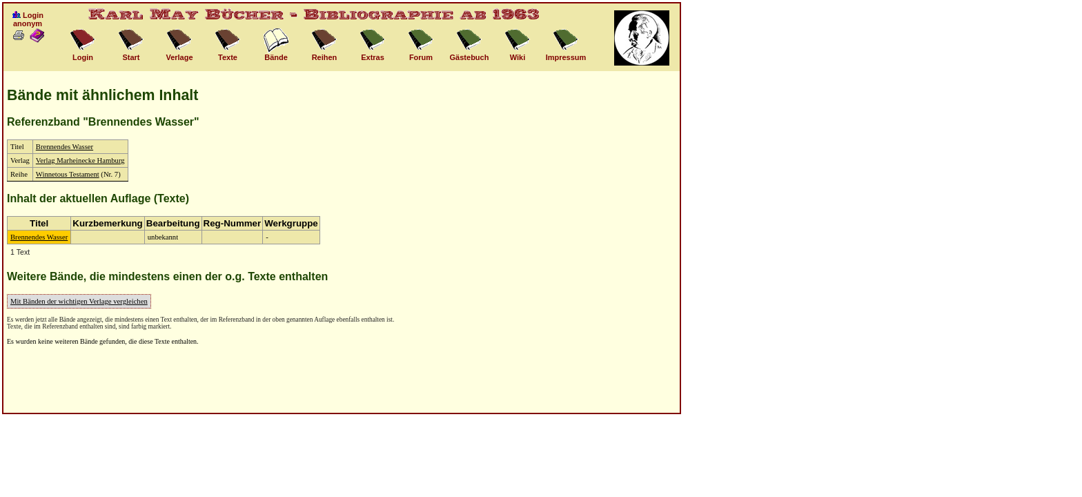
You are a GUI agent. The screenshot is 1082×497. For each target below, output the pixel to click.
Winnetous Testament (67, 174)
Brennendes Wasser (64, 146)
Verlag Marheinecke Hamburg (80, 160)
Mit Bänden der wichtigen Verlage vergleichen (79, 301)
